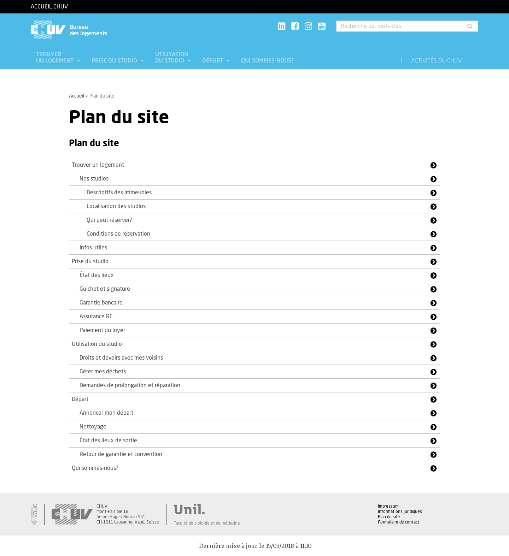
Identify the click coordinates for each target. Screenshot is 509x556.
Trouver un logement (55, 58)
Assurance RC (96, 316)
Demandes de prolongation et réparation (130, 385)
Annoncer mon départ (106, 413)
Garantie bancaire (101, 303)
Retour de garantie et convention (121, 454)
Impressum (388, 506)
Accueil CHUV (49, 7)
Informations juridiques (400, 511)
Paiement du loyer (102, 330)
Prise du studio (115, 61)
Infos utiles (93, 247)
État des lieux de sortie (108, 440)
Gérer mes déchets (103, 371)
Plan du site (389, 517)
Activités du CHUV (436, 61)
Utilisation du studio (171, 58)
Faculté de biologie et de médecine (207, 523)
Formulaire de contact (398, 522)
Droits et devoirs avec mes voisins (121, 358)
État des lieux (97, 275)
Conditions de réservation (118, 234)
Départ (213, 61)
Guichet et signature (105, 289)
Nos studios (94, 179)
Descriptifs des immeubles (119, 192)
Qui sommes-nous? (267, 61)
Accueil (76, 96)
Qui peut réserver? (109, 220)
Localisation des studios (116, 206)
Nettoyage (93, 427)
